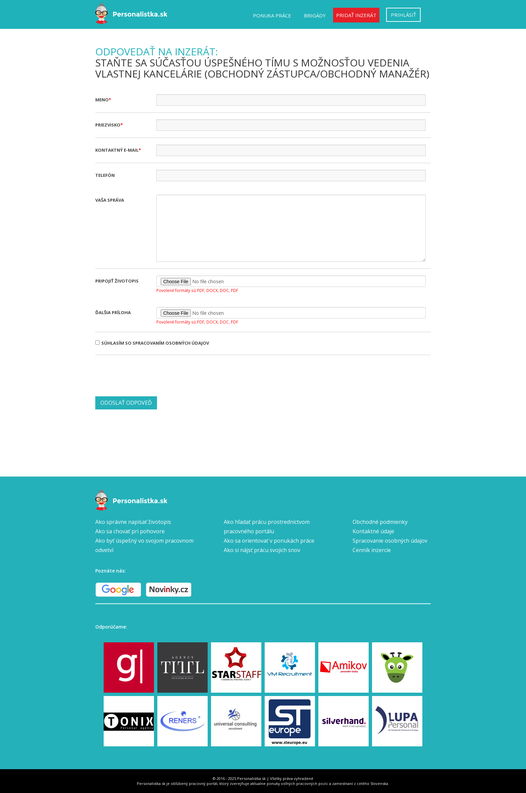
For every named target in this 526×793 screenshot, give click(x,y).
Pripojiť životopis (117, 281)
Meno (102, 100)
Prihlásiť (403, 14)
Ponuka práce (272, 15)
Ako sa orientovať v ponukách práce (269, 540)
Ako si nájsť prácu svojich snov (262, 550)
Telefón (105, 175)
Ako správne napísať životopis (133, 522)
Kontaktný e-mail (117, 150)
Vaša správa (109, 200)
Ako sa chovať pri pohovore (130, 531)
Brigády (315, 15)
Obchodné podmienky (380, 522)
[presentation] (146, 375)
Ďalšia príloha (113, 312)
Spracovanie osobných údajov (390, 540)
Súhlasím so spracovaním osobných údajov (152, 343)
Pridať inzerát (356, 15)
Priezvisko (107, 125)
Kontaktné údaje (373, 531)
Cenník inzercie (372, 550)
